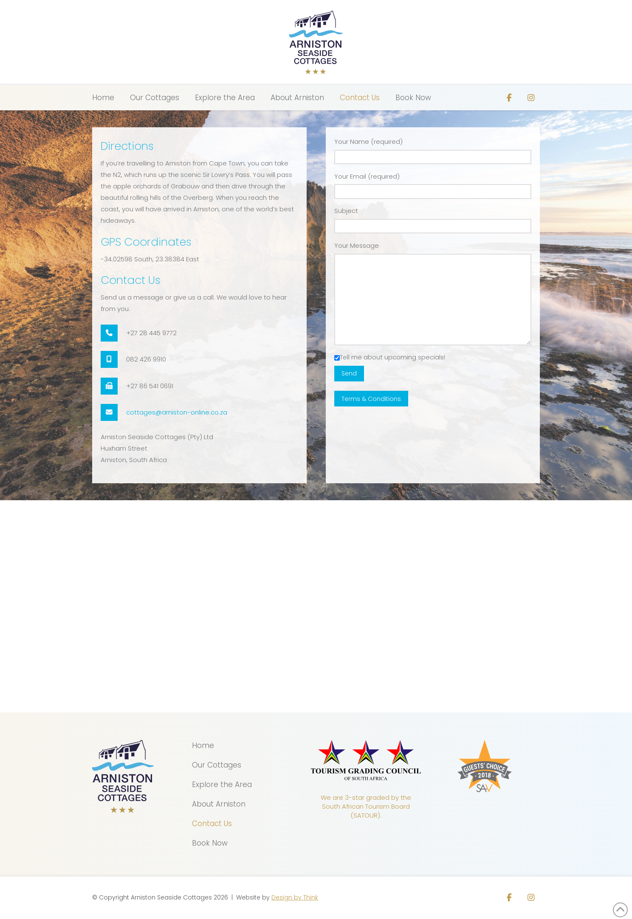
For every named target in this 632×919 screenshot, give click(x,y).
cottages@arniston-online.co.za (176, 412)
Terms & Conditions (371, 399)
